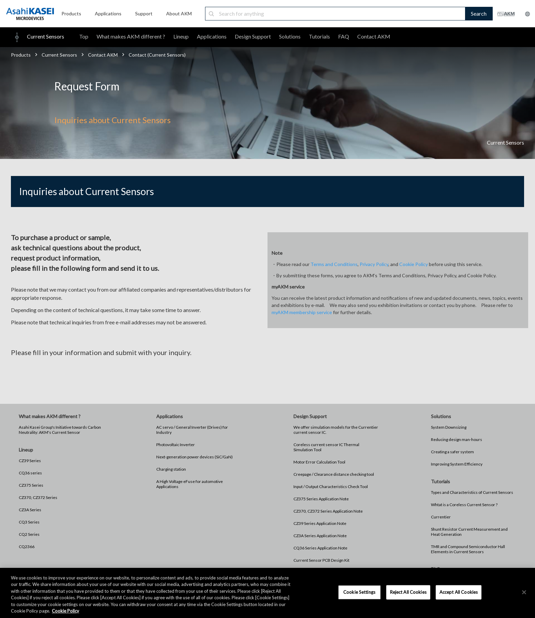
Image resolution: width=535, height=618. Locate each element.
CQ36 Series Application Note (320, 547)
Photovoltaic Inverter (175, 444)
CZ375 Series (31, 485)
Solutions (290, 36)
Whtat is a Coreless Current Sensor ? (464, 504)
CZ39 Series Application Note (319, 523)
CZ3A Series (30, 509)
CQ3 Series (29, 522)
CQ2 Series (29, 534)
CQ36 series (30, 472)
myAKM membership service (302, 312)
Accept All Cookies (458, 592)
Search (479, 13)
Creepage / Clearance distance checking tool (333, 474)
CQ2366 (26, 546)
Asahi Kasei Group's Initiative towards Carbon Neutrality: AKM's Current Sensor (60, 430)
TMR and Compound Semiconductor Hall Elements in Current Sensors (468, 549)
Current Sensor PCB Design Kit (321, 560)
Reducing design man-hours (456, 439)
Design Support (253, 36)
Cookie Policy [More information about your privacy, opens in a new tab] (65, 611)
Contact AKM (373, 36)
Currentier (441, 516)
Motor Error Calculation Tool (319, 462)
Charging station (171, 469)
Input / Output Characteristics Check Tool (330, 486)
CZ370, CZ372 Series (38, 497)
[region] (267, 593)
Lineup (181, 36)
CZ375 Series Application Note (321, 498)
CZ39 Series (30, 460)
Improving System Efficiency (456, 464)
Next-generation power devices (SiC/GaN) (194, 456)
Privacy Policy (374, 264)
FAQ (343, 36)
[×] (524, 592)
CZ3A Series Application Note (320, 535)
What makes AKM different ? (131, 36)
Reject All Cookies (408, 592)
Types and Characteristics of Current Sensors (472, 492)
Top (83, 36)
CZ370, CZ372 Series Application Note (328, 511)
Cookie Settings (359, 592)
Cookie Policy (413, 264)
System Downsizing (448, 427)
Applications (212, 36)
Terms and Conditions (334, 264)
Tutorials (319, 36)
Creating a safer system (452, 451)
